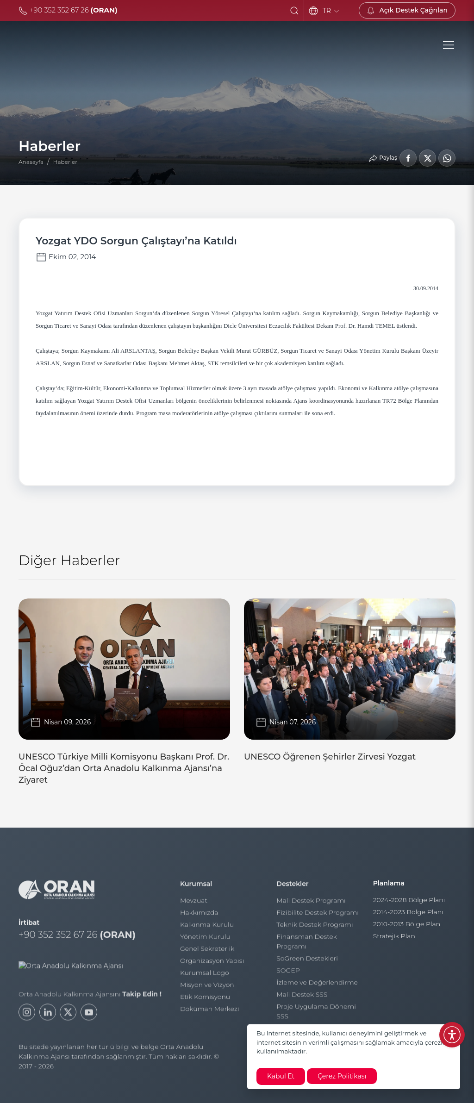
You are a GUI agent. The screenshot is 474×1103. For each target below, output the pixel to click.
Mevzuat (193, 904)
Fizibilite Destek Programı (317, 916)
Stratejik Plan (394, 940)
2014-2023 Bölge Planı (408, 916)
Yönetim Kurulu (205, 940)
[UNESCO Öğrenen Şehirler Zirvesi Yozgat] (349, 684)
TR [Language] (331, 10)
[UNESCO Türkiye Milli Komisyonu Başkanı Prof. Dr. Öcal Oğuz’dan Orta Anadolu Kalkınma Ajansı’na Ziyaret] (124, 696)
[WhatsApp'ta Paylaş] (446, 158)
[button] (294, 10)
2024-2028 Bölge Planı (409, 904)
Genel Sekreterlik (207, 952)
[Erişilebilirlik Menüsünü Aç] (452, 1034)
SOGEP (287, 974)
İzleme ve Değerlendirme (317, 986)
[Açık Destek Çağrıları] (407, 10)
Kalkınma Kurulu (207, 928)
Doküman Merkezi (209, 1012)
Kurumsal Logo (204, 976)
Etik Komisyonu (205, 1000)
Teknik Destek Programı (314, 928)
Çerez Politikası (342, 1076)
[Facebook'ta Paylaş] (408, 158)
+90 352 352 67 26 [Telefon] (68, 10)
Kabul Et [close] (280, 1076)
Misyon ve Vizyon (207, 988)
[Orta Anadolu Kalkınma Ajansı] (96, 45)
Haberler (65, 161)
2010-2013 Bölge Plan (407, 928)
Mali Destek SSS (301, 998)
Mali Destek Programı (310, 904)
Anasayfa (31, 161)
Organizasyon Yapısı (212, 964)
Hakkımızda (199, 916)
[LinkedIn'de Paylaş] (427, 158)
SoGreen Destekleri (307, 962)
